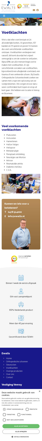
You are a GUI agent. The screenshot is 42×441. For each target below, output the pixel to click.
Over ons (10, 374)
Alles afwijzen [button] (21, 432)
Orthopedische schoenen (17, 361)
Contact (9, 377)
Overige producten (14, 371)
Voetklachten (12, 368)
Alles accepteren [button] (21, 426)
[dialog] (21, 415)
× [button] (39, 391)
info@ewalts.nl (16, 216)
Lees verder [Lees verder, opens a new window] (15, 405)
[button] (21, 436)
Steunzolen (11, 364)
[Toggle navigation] (4, 16)
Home (9, 358)
